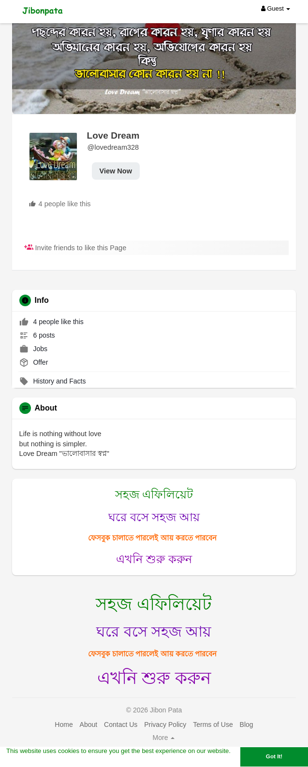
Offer (33, 362)
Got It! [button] (274, 756)
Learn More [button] (24, 761)
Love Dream (113, 135)
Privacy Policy (165, 724)
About (89, 724)
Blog (246, 724)
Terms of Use (213, 724)
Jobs (33, 349)
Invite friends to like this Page (75, 248)
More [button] (164, 737)
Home (64, 724)
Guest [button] (276, 8)
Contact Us (120, 724)
